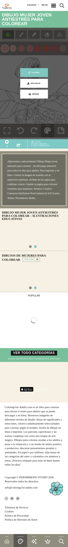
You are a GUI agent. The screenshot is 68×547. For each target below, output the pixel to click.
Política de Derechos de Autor (21, 527)
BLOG (45, 5)
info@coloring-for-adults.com (21, 493)
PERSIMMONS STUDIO (33, 483)
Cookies (9, 519)
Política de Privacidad (17, 523)
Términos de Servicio (16, 515)
